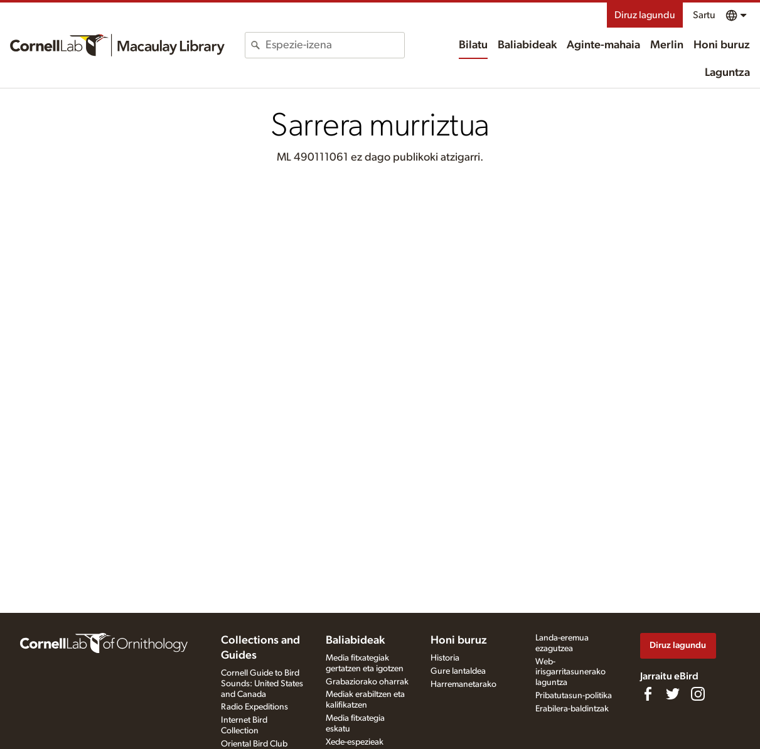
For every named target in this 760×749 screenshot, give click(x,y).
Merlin (666, 45)
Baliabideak (527, 45)
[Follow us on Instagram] (697, 693)
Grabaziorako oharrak (367, 681)
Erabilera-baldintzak (572, 708)
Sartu (704, 15)
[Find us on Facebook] (647, 693)
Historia (445, 658)
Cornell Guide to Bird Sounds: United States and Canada (262, 684)
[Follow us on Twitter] (672, 693)
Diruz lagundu (644, 15)
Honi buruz (721, 45)
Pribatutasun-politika (573, 695)
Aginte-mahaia (603, 45)
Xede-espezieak (354, 742)
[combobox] (334, 45)
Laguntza (727, 72)
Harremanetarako (463, 684)
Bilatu (473, 45)
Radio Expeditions (254, 707)
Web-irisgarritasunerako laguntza (570, 672)
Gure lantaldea (458, 671)
